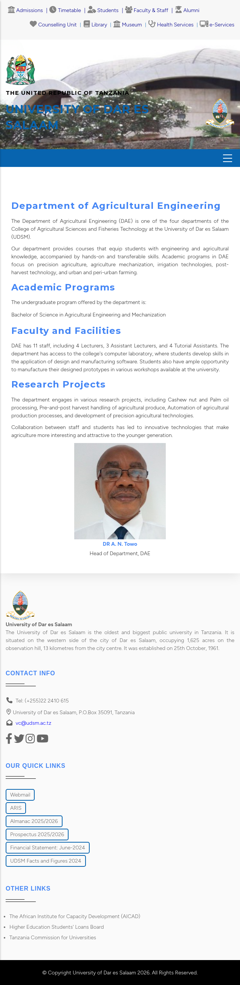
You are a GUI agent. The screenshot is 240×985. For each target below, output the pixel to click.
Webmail (20, 795)
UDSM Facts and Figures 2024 (45, 861)
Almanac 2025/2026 (34, 821)
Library (95, 25)
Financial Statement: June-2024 (47, 848)
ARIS (15, 808)
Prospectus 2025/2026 (37, 834)
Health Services (171, 25)
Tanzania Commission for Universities (52, 937)
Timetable (65, 10)
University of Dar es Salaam (104, 973)
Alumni (187, 10)
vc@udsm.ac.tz (34, 723)
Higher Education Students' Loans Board (56, 927)
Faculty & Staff (146, 10)
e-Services (217, 25)
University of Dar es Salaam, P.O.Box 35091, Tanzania (70, 712)
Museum (127, 25)
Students (103, 10)
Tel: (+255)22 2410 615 (42, 701)
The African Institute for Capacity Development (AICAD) (74, 916)
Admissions (25, 10)
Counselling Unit (53, 25)
